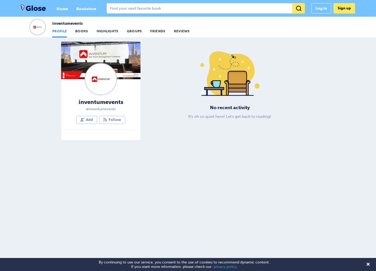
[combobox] (206, 8)
